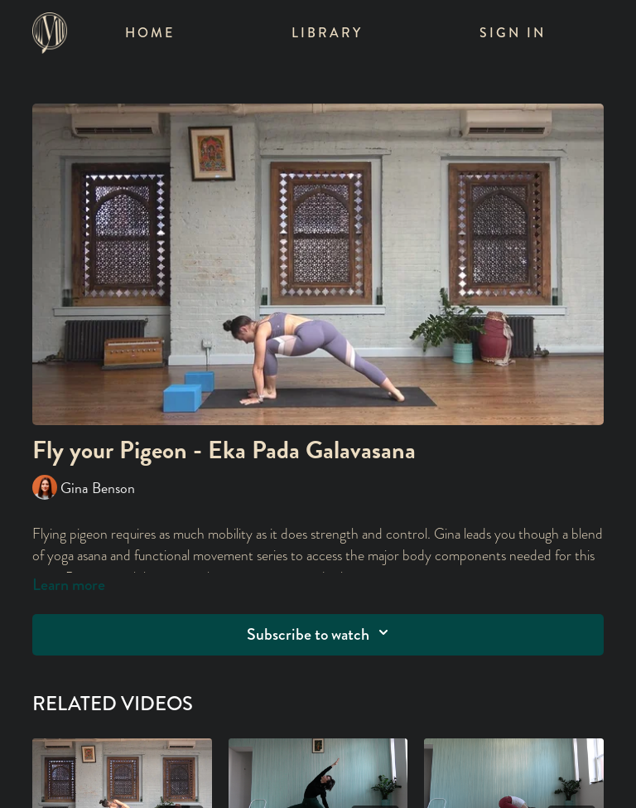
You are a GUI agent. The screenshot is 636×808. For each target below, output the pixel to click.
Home (150, 32)
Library (327, 32)
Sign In (512, 32)
